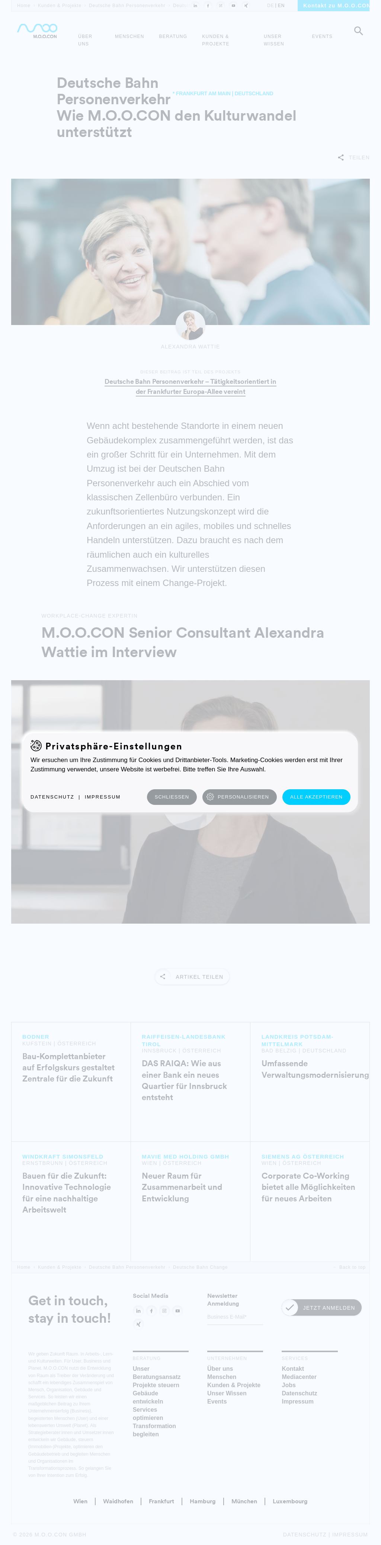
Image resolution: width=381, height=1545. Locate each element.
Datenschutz (52, 797)
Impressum (103, 797)
